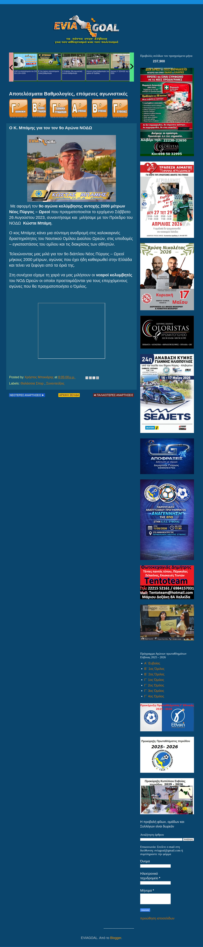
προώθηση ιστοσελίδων (157, 918)
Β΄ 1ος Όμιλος (154, 669)
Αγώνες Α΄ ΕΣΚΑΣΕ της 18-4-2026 (121, 72)
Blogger (115, 938)
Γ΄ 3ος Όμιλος (154, 691)
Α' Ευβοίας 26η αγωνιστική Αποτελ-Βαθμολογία (72, 72)
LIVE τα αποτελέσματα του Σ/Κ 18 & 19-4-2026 (25, 72)
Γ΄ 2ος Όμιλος (154, 685)
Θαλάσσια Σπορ (33, 383)
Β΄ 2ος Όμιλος (154, 674)
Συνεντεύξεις (55, 383)
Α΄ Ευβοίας (152, 663)
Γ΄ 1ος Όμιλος (154, 680)
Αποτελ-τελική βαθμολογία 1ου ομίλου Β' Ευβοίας (98, 72)
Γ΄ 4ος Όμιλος (154, 696)
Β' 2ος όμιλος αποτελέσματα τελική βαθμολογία (48, 72)
